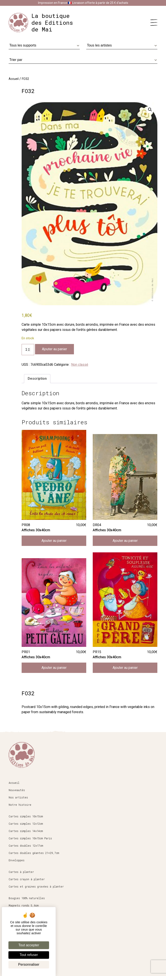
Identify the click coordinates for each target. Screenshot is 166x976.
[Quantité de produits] (28, 349)
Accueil (14, 79)
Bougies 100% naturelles (27, 898)
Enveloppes (16, 860)
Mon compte (17, 961)
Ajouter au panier (54, 349)
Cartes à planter (21, 872)
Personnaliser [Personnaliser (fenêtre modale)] (28, 964)
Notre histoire (20, 804)
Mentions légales (21, 953)
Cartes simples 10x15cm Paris (30, 838)
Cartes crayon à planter (27, 879)
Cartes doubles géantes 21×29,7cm (34, 853)
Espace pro (16, 939)
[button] (150, 109)
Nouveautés (17, 790)
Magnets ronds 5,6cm (23, 905)
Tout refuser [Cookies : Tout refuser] (29, 955)
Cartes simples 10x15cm (26, 816)
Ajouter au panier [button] (54, 541)
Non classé (79, 365)
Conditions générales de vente (32, 946)
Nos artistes (18, 797)
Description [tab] (37, 378)
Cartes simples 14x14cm (26, 831)
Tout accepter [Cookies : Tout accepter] (28, 945)
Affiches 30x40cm (21, 920)
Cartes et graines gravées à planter (36, 886)
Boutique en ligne (22, 931)
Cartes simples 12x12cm (26, 823)
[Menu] (153, 22)
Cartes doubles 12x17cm (26, 845)
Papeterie (16, 912)
